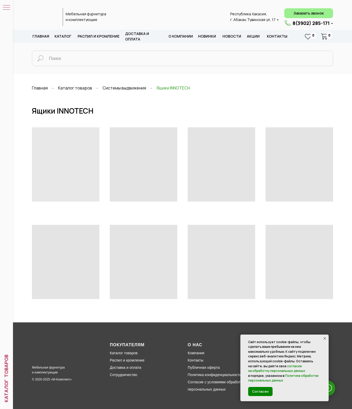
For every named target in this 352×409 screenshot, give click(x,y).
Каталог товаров (75, 88)
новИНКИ (207, 36)
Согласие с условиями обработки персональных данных (216, 385)
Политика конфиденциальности (214, 375)
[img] (44, 17)
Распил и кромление (127, 360)
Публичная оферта (204, 367)
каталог (63, 36)
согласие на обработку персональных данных (276, 368)
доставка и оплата (137, 36)
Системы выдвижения (124, 88)
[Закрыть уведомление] (324, 338)
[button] (308, 13)
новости (231, 36)
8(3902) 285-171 (311, 23)
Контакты (277, 36)
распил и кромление (98, 36)
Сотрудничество (123, 375)
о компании (180, 36)
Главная (40, 36)
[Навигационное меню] (6, 7)
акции (253, 36)
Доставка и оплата (125, 367)
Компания (196, 353)
